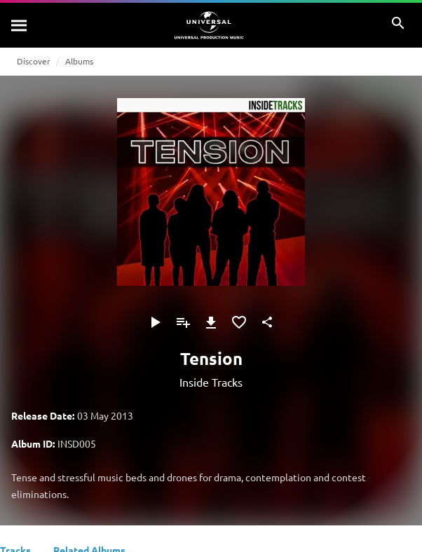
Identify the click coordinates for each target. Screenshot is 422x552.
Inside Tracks (211, 382)
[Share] (267, 322)
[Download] (211, 322)
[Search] (19, 25)
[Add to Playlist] (183, 322)
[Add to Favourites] (239, 322)
